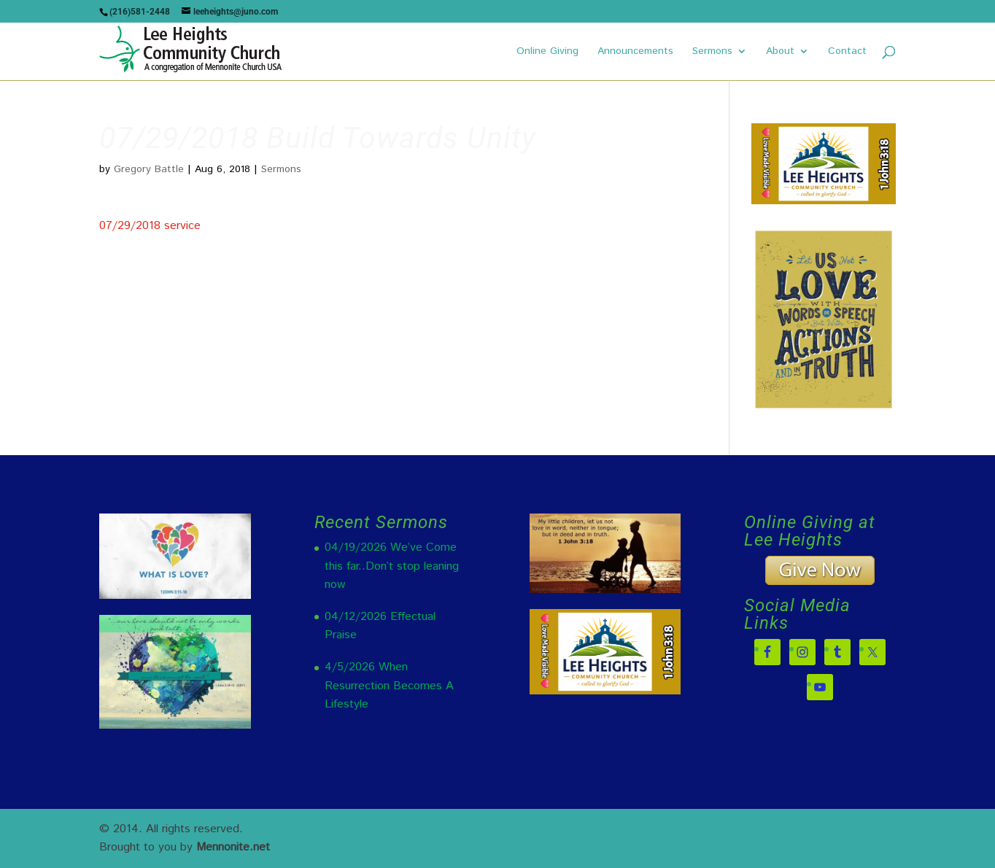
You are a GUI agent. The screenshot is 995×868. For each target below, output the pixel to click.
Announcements (635, 52)
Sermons (712, 52)
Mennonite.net (233, 847)
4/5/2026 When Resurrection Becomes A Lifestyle (389, 686)
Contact (847, 52)
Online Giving (547, 52)
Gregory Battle (149, 169)
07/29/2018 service (150, 225)
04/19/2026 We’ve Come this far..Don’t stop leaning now (392, 566)
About (780, 52)
